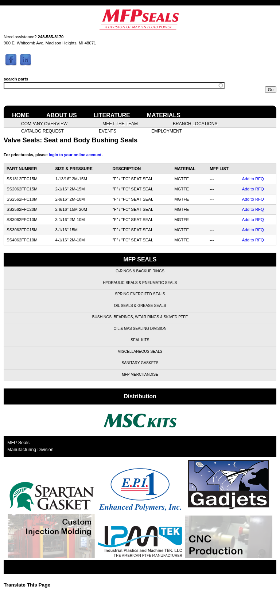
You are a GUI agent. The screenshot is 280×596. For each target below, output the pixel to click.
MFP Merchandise (140, 374)
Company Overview (44, 123)
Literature (112, 115)
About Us (61, 115)
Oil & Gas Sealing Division (139, 329)
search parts (16, 79)
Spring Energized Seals (140, 294)
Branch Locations (195, 123)
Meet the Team (120, 123)
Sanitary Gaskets (139, 363)
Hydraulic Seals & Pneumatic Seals (140, 283)
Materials (163, 115)
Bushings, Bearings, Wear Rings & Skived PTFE (140, 317)
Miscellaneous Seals (140, 352)
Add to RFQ (253, 179)
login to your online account (75, 155)
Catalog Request (42, 131)
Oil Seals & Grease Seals (140, 306)
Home (21, 115)
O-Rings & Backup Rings (140, 271)
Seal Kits (140, 340)
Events (107, 131)
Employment (166, 131)
